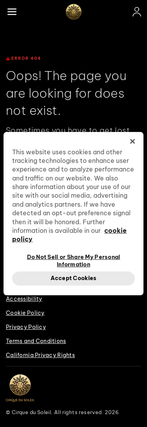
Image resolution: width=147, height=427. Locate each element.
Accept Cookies (74, 278)
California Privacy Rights (40, 355)
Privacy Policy (26, 327)
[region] (73, 213)
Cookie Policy (25, 312)
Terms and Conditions (36, 341)
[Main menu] (12, 11)
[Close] (132, 141)
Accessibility (24, 298)
